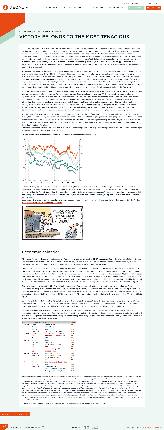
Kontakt (135, 4)
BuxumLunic (157, 427)
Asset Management (95, 8)
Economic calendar (40, 252)
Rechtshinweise (16, 427)
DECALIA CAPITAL (136, 8)
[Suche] (160, 4)
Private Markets (116, 8)
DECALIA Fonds (153, 8)
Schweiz (146, 4)
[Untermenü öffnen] (61, 8)
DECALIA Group (52, 8)
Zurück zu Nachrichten (15, 414)
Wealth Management (73, 8)
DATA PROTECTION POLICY (32, 427)
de (154, 4)
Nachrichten (125, 4)
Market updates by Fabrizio (48, 32)
